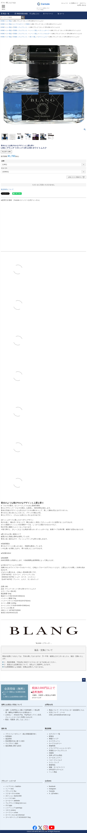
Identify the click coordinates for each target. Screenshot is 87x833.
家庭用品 (52, 765)
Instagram (52, 789)
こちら (26, 719)
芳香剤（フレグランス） (20, 27)
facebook (52, 786)
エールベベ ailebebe (12, 801)
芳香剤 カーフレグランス (58, 750)
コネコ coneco (10, 810)
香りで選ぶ (33, 37)
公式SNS (48, 781)
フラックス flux (10, 791)
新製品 (51, 736)
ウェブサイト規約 (11, 743)
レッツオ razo (10, 798)
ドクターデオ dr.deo (12, 793)
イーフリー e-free (11, 812)
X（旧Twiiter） (54, 793)
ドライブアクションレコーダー (60, 748)
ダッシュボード (44, 30)
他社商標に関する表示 (13, 746)
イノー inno (9, 789)
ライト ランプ (54, 762)
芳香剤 (28, 24)
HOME (3, 21)
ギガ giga (8, 805)
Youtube (52, 791)
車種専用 (52, 746)
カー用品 (9, 21)
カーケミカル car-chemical (14, 815)
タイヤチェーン (54, 741)
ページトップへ (84, 680)
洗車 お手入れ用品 (55, 755)
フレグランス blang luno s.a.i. (16, 803)
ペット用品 (53, 772)
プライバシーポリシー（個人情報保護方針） (21, 734)
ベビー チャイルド (55, 760)
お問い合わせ (82, 5)
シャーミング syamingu (13, 808)
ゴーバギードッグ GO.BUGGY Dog (17, 817)
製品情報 (48, 728)
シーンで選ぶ (34, 30)
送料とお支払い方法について (11, 704)
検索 (23, 17)
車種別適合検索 (21, 13)
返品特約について (7, 189)
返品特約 (8, 739)
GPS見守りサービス (56, 769)
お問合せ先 (49, 704)
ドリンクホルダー (44, 33)
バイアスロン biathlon (13, 786)
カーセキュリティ (55, 758)
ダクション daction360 (13, 796)
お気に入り (34, 13)
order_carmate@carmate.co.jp (59, 715)
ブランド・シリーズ (8, 781)
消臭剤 (51, 753)
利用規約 (8, 736)
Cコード (4, 168)
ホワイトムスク (43, 37)
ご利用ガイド (74, 3)
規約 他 (4, 728)
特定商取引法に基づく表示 (14, 741)
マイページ (48, 13)
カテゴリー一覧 (54, 734)
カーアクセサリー (18, 24)
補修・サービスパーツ (57, 767)
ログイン (83, 3)
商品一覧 (5, 13)
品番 (3, 161)
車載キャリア (53, 739)
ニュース (65, 3)
